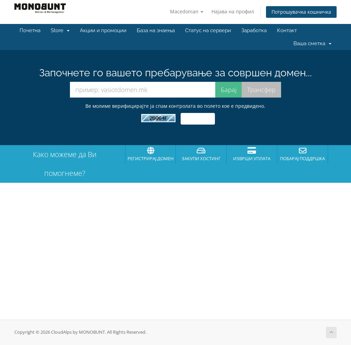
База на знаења (156, 30)
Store (60, 30)
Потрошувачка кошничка (301, 12)
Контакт (287, 30)
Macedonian (186, 11)
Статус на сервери (208, 30)
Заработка (254, 30)
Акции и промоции (103, 30)
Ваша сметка (312, 43)
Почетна (30, 30)
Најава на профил (232, 11)
